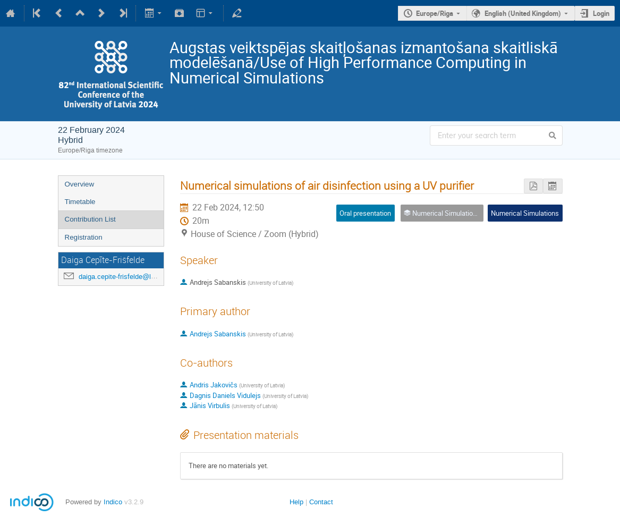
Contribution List (90, 219)
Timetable (80, 202)
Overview (80, 184)
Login (601, 13)
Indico (113, 501)
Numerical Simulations (525, 213)
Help (296, 501)
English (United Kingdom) (523, 13)
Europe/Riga (434, 13)
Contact (321, 501)
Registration (84, 237)
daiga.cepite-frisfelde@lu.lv (120, 276)
